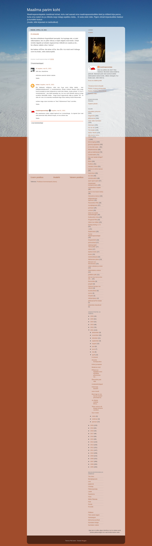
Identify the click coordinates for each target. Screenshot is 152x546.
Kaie (89, 501)
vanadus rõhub (93, 166)
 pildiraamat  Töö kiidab (95, 301)
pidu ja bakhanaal (93, 152)
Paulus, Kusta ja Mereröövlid (97, 91)
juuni (93, 349)
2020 (92, 425)
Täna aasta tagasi (93, 515)
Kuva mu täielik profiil (95, 80)
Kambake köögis (93, 522)
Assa (89, 496)
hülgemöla (91, 116)
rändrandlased (92, 257)
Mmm (90, 161)
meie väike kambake (94, 121)
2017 (92, 433)
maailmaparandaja (42, 110)
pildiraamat (91, 118)
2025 (92, 319)
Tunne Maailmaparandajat (94, 235)
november (95, 335)
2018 (92, 431)
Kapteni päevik (93, 103)
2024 (92, 321)
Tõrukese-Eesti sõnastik (95, 86)
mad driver (91, 173)
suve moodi (95, 391)
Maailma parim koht (43, 10)
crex (89, 481)
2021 (92, 330)
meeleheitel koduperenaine (93, 184)
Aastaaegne (92, 517)
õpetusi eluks (92, 252)
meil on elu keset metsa (95, 192)
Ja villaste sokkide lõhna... (95, 401)
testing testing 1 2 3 (94, 225)
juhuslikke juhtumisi (94, 111)
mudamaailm (92, 154)
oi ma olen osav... (93, 147)
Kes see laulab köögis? (95, 157)
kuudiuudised (92, 290)
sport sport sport (93, 181)
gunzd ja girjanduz (94, 144)
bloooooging (92, 142)
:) (88, 139)
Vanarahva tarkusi (94, 196)
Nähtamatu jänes (93, 259)
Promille (90, 507)
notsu (38, 84)
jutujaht (90, 284)
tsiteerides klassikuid (94, 305)
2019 (92, 428)
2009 (92, 456)
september (95, 341)
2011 (92, 450)
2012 (92, 447)
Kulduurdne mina (93, 217)
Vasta (37, 78)
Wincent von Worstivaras (92, 262)
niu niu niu (91, 127)
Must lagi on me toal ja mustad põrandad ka (97, 395)
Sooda (90, 504)
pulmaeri (91, 208)
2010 (92, 453)
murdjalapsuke (92, 205)
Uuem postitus (37, 177)
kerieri (90, 254)
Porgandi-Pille (92, 219)
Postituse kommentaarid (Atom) (47, 181)
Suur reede (95, 413)
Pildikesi (90, 512)
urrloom (90, 210)
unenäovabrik (92, 178)
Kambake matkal (93, 525)
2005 (92, 467)
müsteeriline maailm (94, 187)
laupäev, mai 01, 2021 (44, 68)
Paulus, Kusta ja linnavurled (97, 88)
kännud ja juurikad (94, 520)
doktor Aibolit (92, 132)
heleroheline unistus (94, 270)
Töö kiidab (91, 130)
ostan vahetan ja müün (95, 266)
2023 (92, 324)
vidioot (90, 249)
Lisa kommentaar (37, 123)
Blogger (83, 540)
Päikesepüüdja (93, 489)
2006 (92, 464)
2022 (92, 327)
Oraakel (90, 296)
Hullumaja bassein (95, 387)
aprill (93, 355)
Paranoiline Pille (93, 203)
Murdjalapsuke (92, 479)
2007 (92, 461)
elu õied (90, 176)
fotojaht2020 (92, 240)
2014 (92, 442)
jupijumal (91, 484)
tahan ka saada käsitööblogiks (93, 213)
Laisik (90, 491)
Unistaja (90, 486)
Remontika (91, 281)
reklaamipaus (92, 298)
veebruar (95, 419)
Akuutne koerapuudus (97, 360)
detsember (95, 332)
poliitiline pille (92, 274)
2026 (92, 316)
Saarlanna (91, 494)
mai (93, 352)
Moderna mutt (96, 367)
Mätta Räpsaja (92, 499)
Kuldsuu (90, 164)
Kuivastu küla (92, 93)
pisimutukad (92, 242)
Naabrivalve (92, 231)
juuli (93, 346)
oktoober (95, 338)
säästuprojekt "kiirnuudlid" (92, 245)
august (94, 343)
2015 (92, 439)
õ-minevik (35, 34)
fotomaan (91, 125)
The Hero (91, 476)
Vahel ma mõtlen (93, 222)
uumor (90, 293)
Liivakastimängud (97, 384)
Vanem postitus (76, 177)
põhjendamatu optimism (92, 199)
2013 (92, 445)
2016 (92, 436)
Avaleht (56, 177)
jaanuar (94, 422)
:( (88, 229)
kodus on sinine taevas (95, 169)
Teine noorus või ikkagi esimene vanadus (97, 408)
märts (94, 416)
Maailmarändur (93, 149)
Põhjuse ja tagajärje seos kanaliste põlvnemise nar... (97, 373)
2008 (92, 458)
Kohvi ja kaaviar (97, 364)
